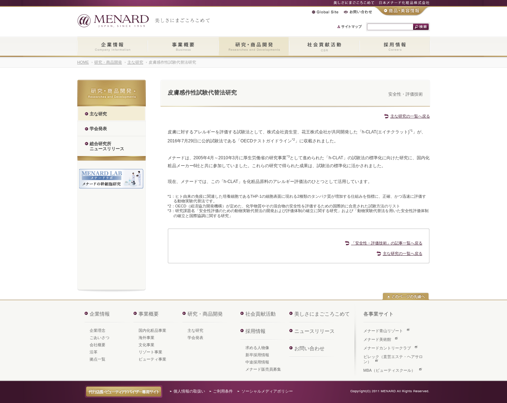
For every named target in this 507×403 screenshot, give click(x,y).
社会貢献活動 (324, 46)
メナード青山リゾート (383, 331)
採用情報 (394, 46)
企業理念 (97, 330)
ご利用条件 (223, 391)
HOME (83, 62)
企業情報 (112, 46)
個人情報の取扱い (189, 391)
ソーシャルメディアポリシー (267, 391)
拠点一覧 (97, 359)
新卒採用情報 (257, 355)
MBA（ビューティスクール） (389, 370)
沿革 (94, 352)
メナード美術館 (377, 339)
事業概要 (183, 46)
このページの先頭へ (405, 296)
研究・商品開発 (253, 46)
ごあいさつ (99, 337)
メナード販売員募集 (263, 369)
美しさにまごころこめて (322, 314)
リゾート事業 (150, 352)
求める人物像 (257, 347)
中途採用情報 (257, 362)
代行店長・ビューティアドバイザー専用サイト (123, 391)
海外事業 (146, 337)
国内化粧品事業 (152, 330)
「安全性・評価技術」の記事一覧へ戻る (386, 243)
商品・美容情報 (402, 11)
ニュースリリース (314, 331)
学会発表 (195, 337)
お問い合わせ (358, 11)
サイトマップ (350, 26)
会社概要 (97, 345)
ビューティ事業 (152, 359)
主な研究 (135, 62)
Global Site (325, 11)
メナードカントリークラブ (387, 348)
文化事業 (146, 345)
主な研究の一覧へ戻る (410, 116)
